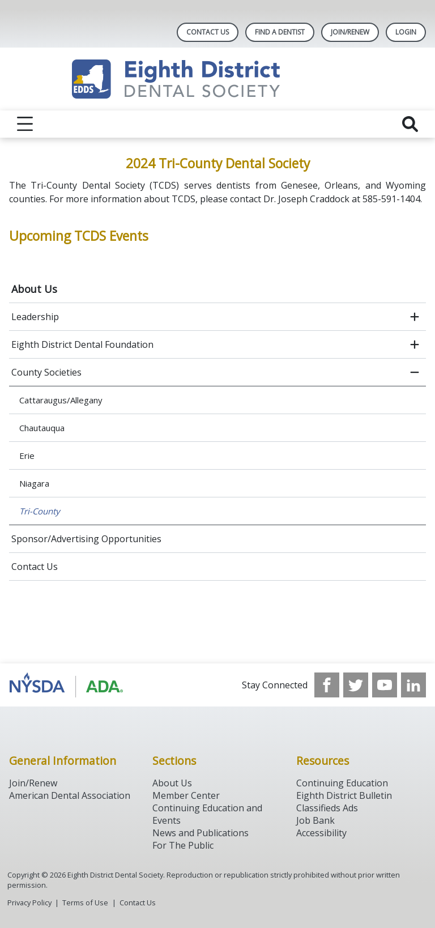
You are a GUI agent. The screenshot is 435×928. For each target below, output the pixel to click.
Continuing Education (342, 783)
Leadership (35, 316)
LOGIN (405, 32)
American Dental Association (69, 795)
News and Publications (200, 833)
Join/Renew (350, 32)
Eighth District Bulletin (344, 795)
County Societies (46, 372)
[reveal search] (410, 124)
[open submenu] (415, 316)
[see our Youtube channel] (384, 684)
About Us (34, 289)
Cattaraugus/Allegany (61, 400)
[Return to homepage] (217, 79)
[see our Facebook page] (326, 684)
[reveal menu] (25, 124)
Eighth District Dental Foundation (82, 344)
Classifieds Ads (327, 808)
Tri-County (39, 511)
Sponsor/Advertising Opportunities (86, 539)
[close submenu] (415, 372)
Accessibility (321, 833)
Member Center (186, 795)
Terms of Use (85, 902)
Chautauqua (42, 427)
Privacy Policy (29, 902)
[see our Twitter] (355, 684)
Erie (27, 455)
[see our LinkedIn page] (413, 684)
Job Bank (315, 820)
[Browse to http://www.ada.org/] (66, 684)
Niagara (34, 483)
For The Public (183, 845)
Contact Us (207, 32)
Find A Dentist (280, 32)
